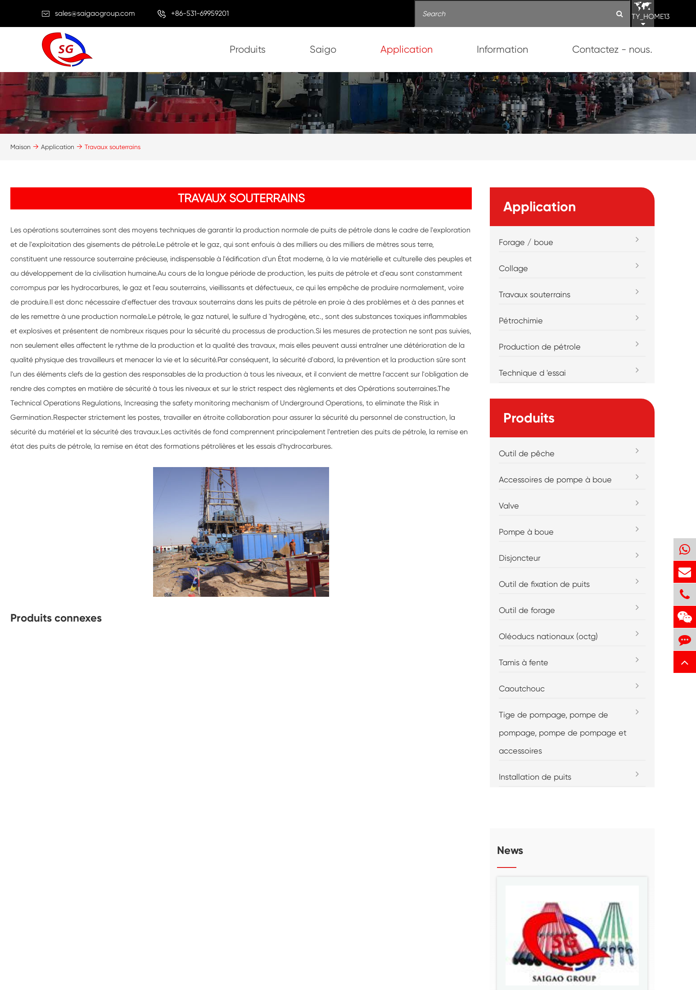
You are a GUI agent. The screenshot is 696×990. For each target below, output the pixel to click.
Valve (509, 505)
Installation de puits (535, 776)
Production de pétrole (540, 346)
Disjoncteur (520, 558)
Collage (513, 268)
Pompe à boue (526, 531)
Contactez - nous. (612, 49)
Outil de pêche (527, 453)
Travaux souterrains (112, 146)
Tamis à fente (523, 662)
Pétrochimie (521, 320)
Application (406, 49)
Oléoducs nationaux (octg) (548, 636)
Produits (248, 49)
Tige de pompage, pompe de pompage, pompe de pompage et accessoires (563, 732)
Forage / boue (526, 242)
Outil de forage (527, 610)
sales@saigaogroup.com (95, 13)
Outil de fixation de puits (544, 584)
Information (502, 49)
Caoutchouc (522, 688)
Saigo (323, 49)
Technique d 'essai (532, 372)
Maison (20, 146)
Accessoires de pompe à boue (555, 479)
